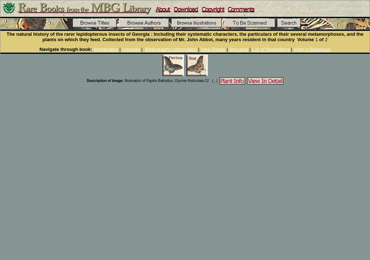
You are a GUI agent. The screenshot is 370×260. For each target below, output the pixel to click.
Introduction (106, 49)
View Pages (213, 49)
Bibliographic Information (171, 49)
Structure (238, 49)
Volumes (131, 49)
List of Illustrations (271, 49)
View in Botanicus (311, 49)
